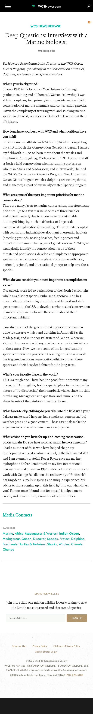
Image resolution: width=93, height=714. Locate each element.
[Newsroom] (46, 4)
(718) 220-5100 (74, 675)
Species (52, 539)
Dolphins (77, 539)
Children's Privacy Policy (66, 646)
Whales (64, 544)
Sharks (52, 544)
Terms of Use (19, 646)
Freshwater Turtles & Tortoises (24, 544)
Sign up (77, 618)
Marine (8, 533)
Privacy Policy (39, 646)
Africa (19, 533)
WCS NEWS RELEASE (45, 26)
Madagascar (11, 539)
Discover (39, 539)
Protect (64, 539)
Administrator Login (46, 651)
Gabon (26, 539)
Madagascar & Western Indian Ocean (52, 533)
